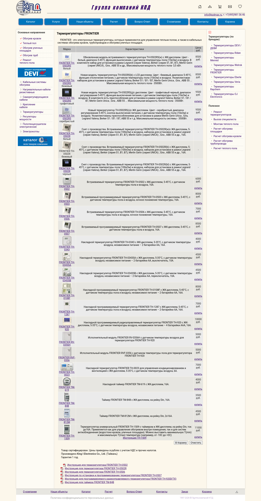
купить (198, 66)
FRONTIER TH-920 (67, 327)
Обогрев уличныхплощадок (31, 49)
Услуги (56, 21)
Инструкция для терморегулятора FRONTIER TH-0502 (95, 465)
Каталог (30, 21)
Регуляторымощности (28, 118)
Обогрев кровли (32, 38)
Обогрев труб (30, 55)
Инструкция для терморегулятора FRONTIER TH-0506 (92, 471)
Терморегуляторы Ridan (227, 53)
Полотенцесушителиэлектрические (33, 125)
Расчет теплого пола (225, 148)
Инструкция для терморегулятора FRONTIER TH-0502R (93, 468)
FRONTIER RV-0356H (67, 342)
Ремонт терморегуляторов (220, 113)
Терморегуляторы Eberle (227, 77)
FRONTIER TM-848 (67, 403)
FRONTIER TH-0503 (67, 201)
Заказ (184, 491)
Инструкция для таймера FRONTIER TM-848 (87, 482)
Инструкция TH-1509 (134, 437)
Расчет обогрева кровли (227, 136)
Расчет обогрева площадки (221, 130)
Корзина (230, 21)
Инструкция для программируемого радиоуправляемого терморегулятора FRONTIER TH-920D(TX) (118, 478)
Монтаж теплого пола (226, 124)
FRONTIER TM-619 (67, 387)
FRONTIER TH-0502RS (67, 63)
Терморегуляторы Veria (227, 81)
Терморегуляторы (33, 112)
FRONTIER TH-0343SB (67, 278)
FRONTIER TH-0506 (67, 216)
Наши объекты (84, 21)
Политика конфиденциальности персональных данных (82, 497)
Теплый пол (29, 43)
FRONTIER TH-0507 (67, 231)
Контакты (202, 21)
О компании (174, 21)
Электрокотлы (31, 131)
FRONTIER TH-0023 (67, 372)
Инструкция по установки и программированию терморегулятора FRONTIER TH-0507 (111, 475)
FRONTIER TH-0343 (67, 247)
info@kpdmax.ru (213, 14)
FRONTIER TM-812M (67, 420)
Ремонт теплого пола (27, 61)
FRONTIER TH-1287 (67, 312)
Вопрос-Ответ (142, 21)
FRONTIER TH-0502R (67, 134)
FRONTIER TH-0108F (67, 296)
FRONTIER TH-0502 (67, 186)
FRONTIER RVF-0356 (66, 358)
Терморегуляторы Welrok (228, 65)
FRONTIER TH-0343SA (67, 262)
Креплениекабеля (27, 106)
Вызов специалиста (225, 119)
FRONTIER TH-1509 (67, 436)
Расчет (114, 21)
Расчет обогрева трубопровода (221, 142)
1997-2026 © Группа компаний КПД (196, 498)
